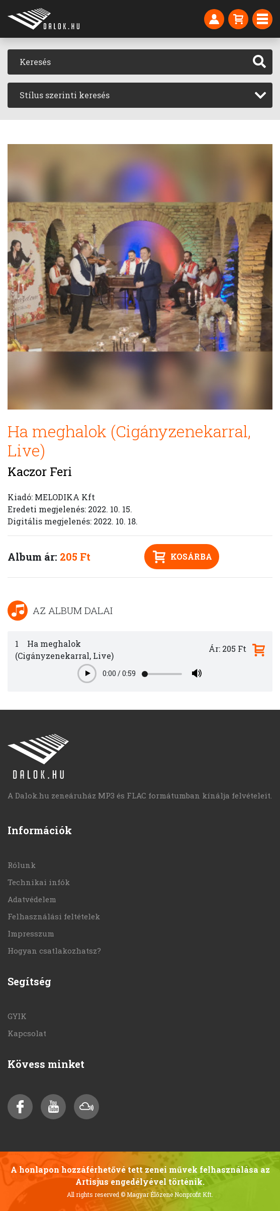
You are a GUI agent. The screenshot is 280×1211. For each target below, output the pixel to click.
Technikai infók (39, 882)
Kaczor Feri (40, 471)
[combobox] (140, 95)
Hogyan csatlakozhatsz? (54, 951)
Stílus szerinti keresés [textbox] (65, 95)
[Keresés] (127, 62)
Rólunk (22, 865)
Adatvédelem (32, 899)
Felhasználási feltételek (54, 916)
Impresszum (31, 933)
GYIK (17, 1016)
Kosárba (182, 557)
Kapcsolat (27, 1033)
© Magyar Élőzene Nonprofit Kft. (167, 1194)
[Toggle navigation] (262, 19)
